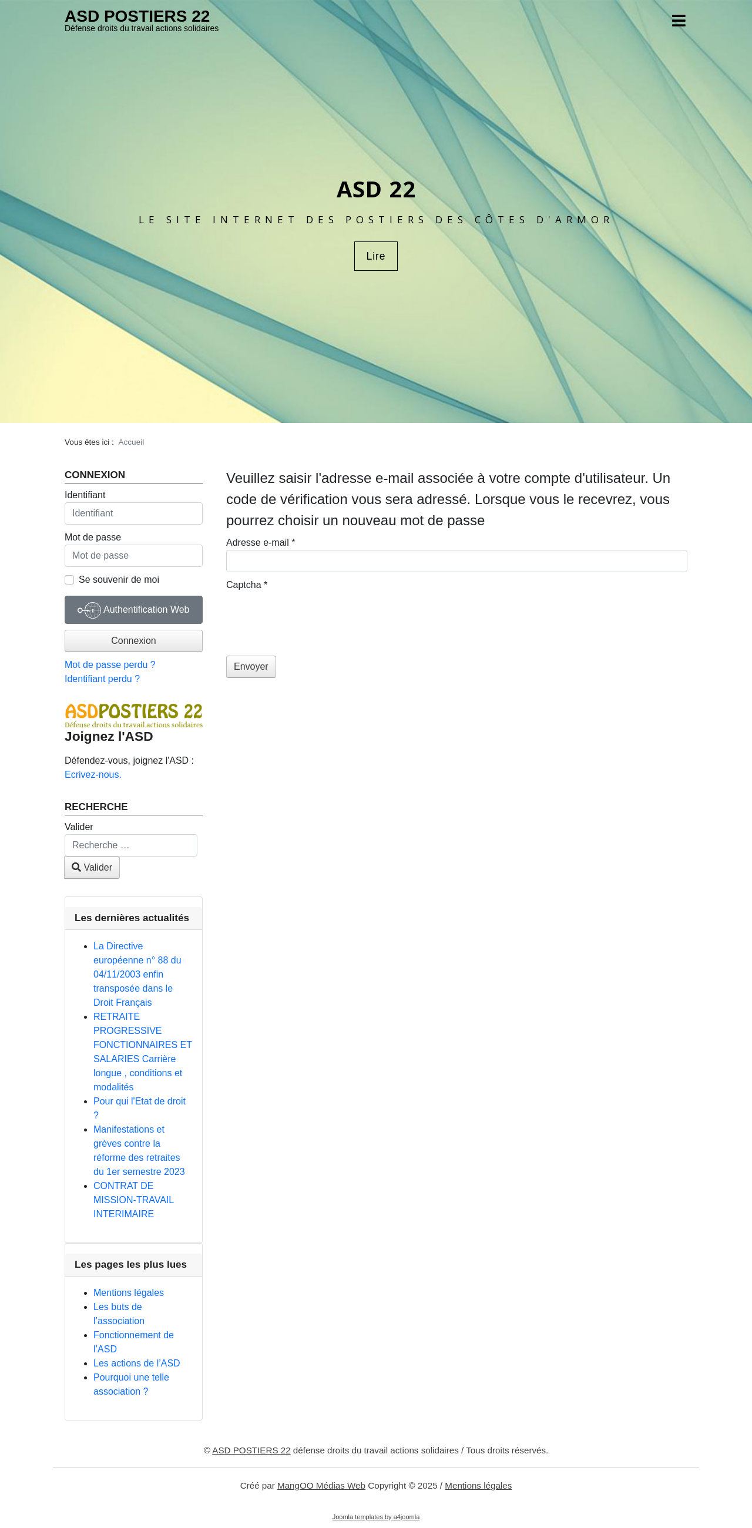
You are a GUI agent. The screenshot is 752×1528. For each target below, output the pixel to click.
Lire (375, 256)
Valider (79, 827)
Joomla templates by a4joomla (376, 1516)
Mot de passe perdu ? (110, 665)
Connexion (133, 641)
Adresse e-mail (260, 543)
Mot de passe (93, 537)
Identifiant (85, 495)
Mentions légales (478, 1485)
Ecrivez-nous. (93, 775)
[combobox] (131, 845)
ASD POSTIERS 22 (137, 16)
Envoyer (251, 666)
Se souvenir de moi (119, 580)
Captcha (246, 585)
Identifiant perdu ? (102, 679)
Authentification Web (133, 610)
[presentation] (315, 615)
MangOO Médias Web (321, 1485)
